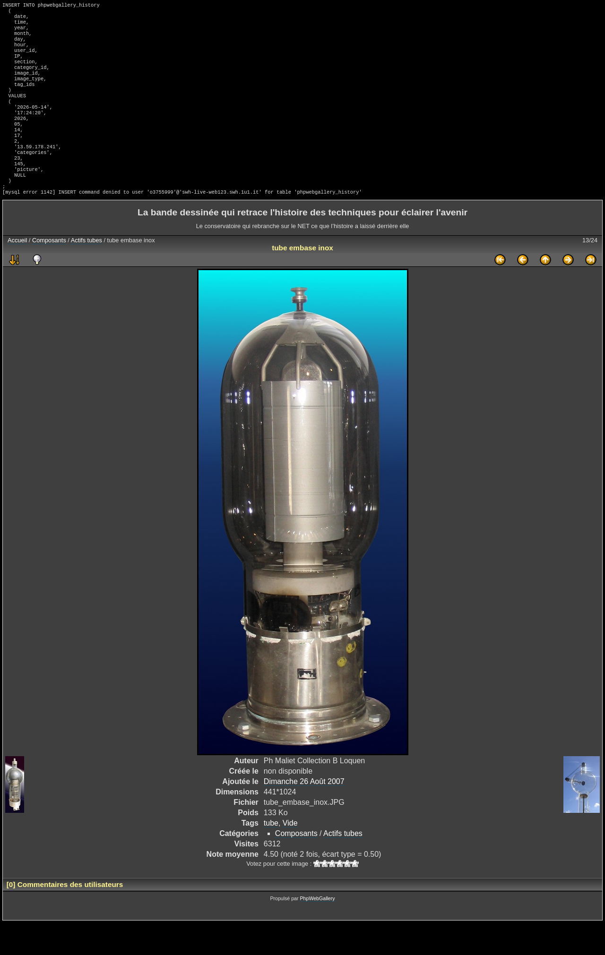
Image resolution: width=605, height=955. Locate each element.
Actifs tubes (86, 272)
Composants (49, 272)
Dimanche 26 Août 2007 (304, 814)
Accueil (17, 272)
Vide (290, 855)
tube (271, 855)
